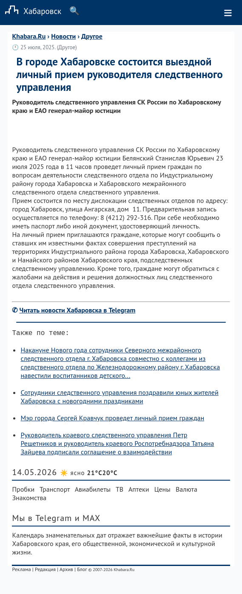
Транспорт (55, 491)
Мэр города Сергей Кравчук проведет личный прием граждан (112, 419)
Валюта (186, 491)
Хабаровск (30, 11)
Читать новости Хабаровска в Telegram (78, 310)
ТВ (119, 491)
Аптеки (138, 491)
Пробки (23, 491)
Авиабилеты (93, 491)
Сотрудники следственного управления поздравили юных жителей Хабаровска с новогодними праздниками (119, 398)
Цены (162, 491)
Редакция (45, 571)
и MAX (88, 519)
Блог (82, 571)
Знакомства (29, 499)
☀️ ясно (89, 474)
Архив (66, 571)
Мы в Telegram (42, 519)
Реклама (21, 571)
